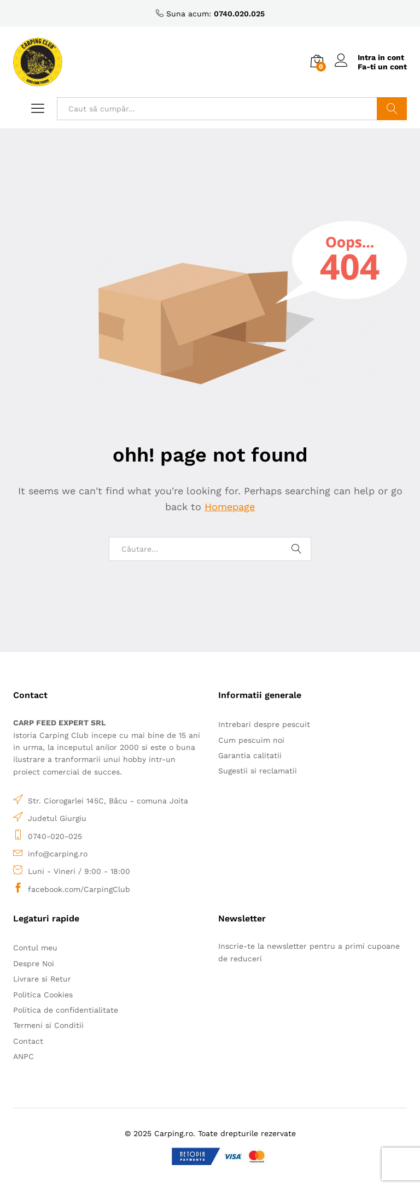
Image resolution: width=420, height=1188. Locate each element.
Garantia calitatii (250, 755)
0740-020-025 (55, 836)
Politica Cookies (43, 994)
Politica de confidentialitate (65, 1010)
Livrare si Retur (42, 978)
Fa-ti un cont (382, 66)
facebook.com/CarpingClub (79, 889)
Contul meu (35, 947)
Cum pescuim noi (251, 740)
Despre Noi (33, 963)
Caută (392, 108)
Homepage (230, 506)
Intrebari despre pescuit (264, 724)
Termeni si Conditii (48, 1025)
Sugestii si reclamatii (257, 770)
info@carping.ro (58, 853)
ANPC (23, 1056)
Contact (28, 1041)
